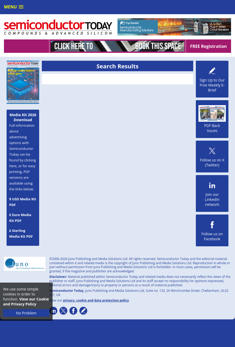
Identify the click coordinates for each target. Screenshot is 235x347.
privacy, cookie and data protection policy (96, 300)
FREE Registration (208, 46)
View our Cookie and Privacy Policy (26, 302)
